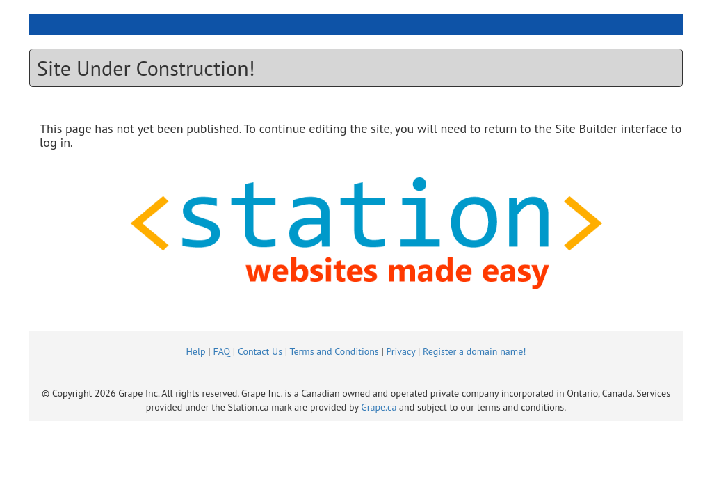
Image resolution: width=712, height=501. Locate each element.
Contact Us (260, 351)
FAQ (221, 351)
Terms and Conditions (333, 351)
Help (195, 351)
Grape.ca (378, 407)
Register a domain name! (474, 351)
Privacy (401, 351)
